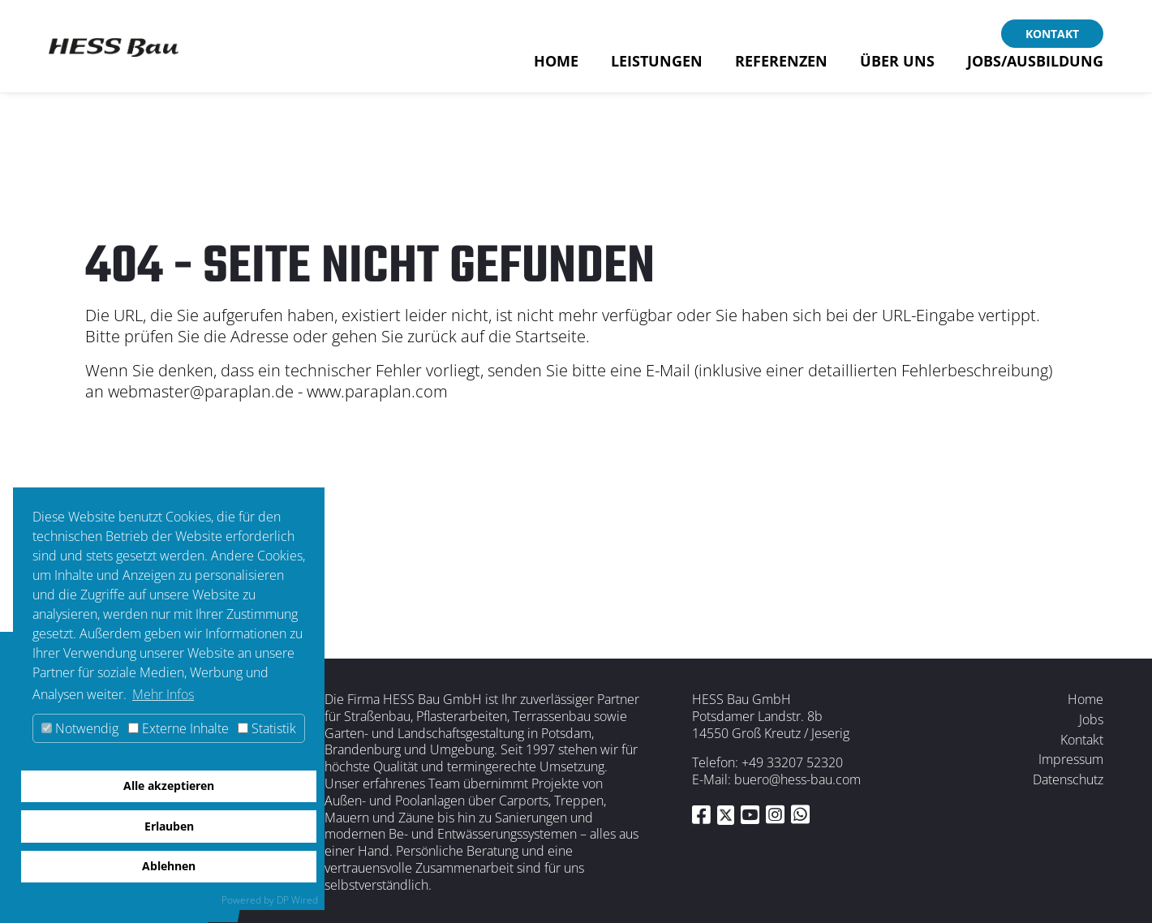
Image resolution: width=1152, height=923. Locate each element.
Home (556, 65)
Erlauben (169, 826)
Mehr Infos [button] (163, 694)
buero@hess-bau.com (797, 779)
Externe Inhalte (178, 728)
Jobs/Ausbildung (1035, 65)
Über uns (897, 65)
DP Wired (297, 900)
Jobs (1091, 719)
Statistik (267, 728)
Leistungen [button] (657, 65)
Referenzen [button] (781, 65)
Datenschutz (1068, 779)
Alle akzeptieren (168, 785)
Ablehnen (169, 866)
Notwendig (79, 728)
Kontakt (1052, 33)
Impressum (1070, 759)
